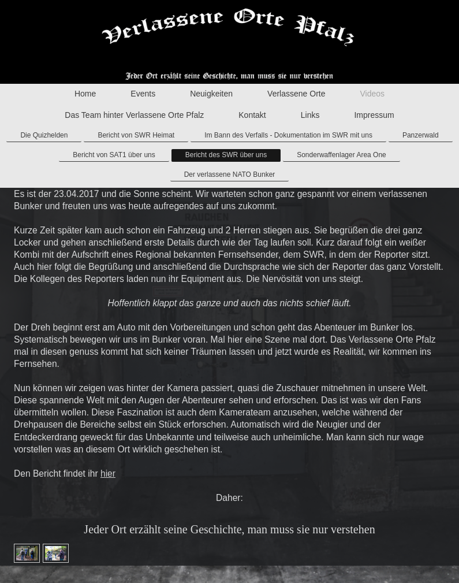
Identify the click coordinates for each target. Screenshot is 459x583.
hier (107, 473)
